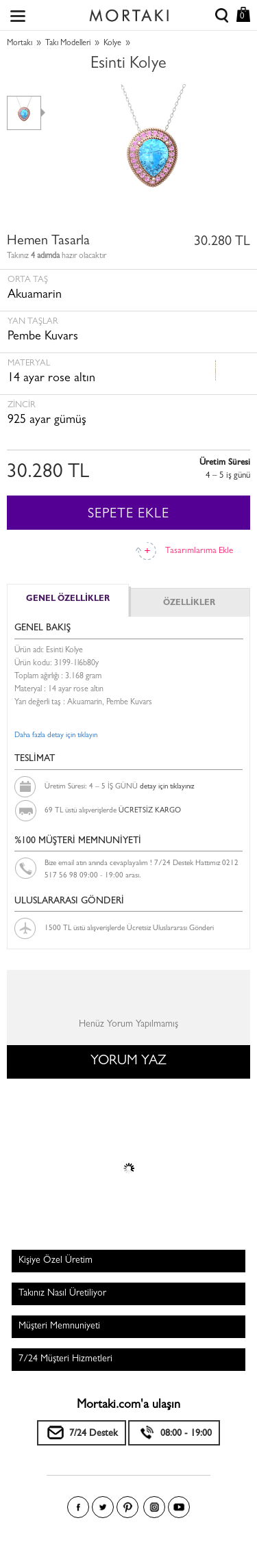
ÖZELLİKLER (189, 604)
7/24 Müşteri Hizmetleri (65, 1359)
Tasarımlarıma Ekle (199, 551)
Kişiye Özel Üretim (56, 1260)
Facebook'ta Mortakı (78, 1507)
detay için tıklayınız (167, 787)
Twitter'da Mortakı (103, 1507)
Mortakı (19, 44)
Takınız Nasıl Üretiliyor (62, 1293)
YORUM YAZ (128, 1061)
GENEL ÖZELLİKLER (68, 599)
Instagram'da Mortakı (154, 1507)
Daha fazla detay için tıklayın (55, 735)
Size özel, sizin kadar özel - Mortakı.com (129, 12)
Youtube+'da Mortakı (179, 1507)
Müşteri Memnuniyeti (59, 1326)
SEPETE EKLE (128, 515)
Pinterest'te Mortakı (127, 1507)
